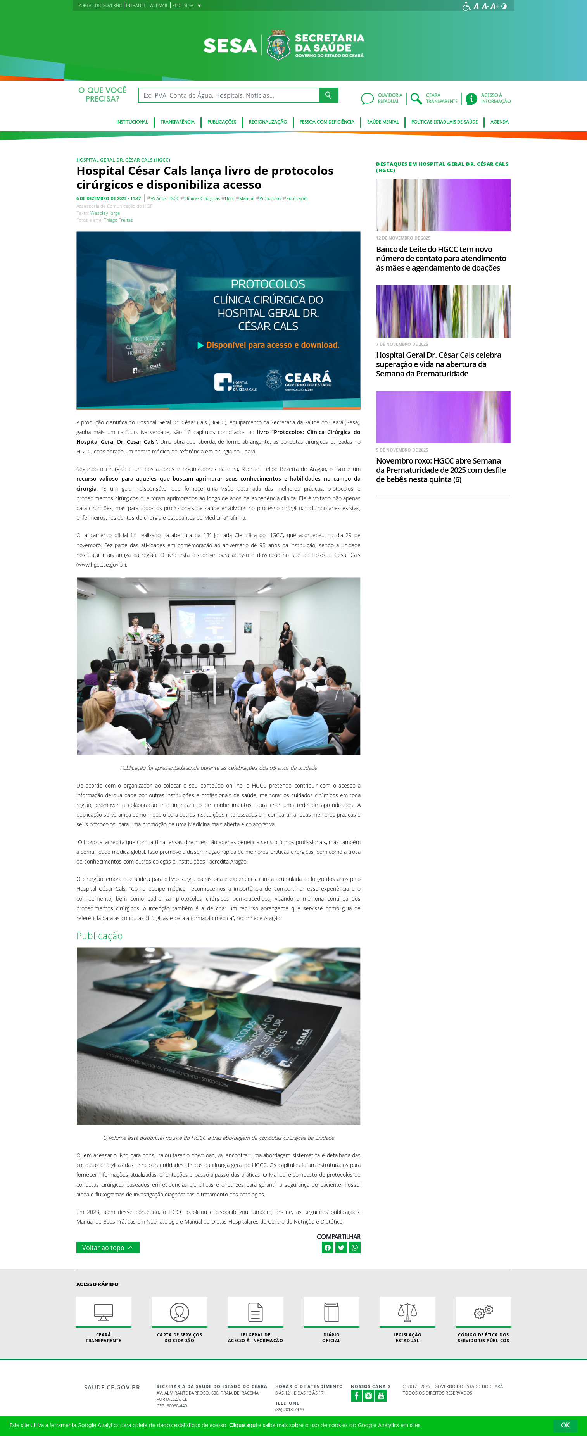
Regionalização (268, 122)
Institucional (132, 122)
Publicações (221, 122)
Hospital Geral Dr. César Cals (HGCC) (123, 160)
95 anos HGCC (164, 198)
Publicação (297, 198)
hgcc (229, 198)
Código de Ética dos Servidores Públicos (483, 1320)
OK (565, 1426)
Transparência (178, 122)
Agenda (499, 122)
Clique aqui (243, 1426)
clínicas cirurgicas (202, 198)
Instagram (369, 1396)
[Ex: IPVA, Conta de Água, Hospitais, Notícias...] (228, 95)
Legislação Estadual (407, 1320)
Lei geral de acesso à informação (255, 1320)
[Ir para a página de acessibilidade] (466, 6)
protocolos (270, 198)
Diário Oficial (331, 1320)
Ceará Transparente (103, 1320)
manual (246, 198)
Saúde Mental (383, 122)
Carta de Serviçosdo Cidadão (179, 1320)
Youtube (381, 1396)
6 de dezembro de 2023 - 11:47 (108, 198)
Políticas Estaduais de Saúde (444, 122)
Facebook (357, 1396)
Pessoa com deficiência (327, 122)
